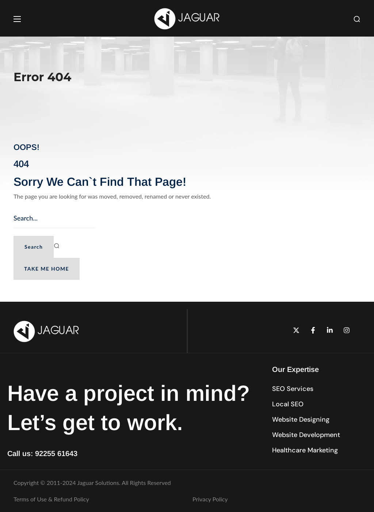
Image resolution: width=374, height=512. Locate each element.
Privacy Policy (210, 499)
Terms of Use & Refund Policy (51, 499)
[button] (356, 19)
